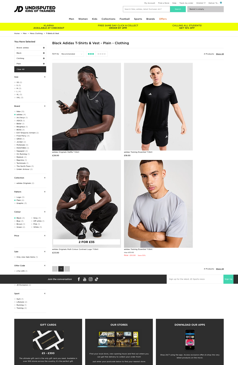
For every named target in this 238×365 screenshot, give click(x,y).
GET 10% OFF (187, 26)
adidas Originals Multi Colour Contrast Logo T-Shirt (191, 135)
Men (71, 19)
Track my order (186, 3)
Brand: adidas (30, 48)
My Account (149, 3)
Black (30, 53)
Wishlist (199, 3)
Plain (30, 64)
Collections (108, 19)
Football (125, 19)
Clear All (20, 69)
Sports (138, 19)
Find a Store (163, 3)
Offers (163, 19)
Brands (150, 19)
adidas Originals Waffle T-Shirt (65, 135)
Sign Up (228, 244)
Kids (94, 19)
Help (174, 3)
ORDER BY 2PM (117, 26)
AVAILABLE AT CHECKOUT (48, 26)
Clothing (30, 58)
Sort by (55, 54)
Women (83, 19)
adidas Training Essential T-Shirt (124, 135)
